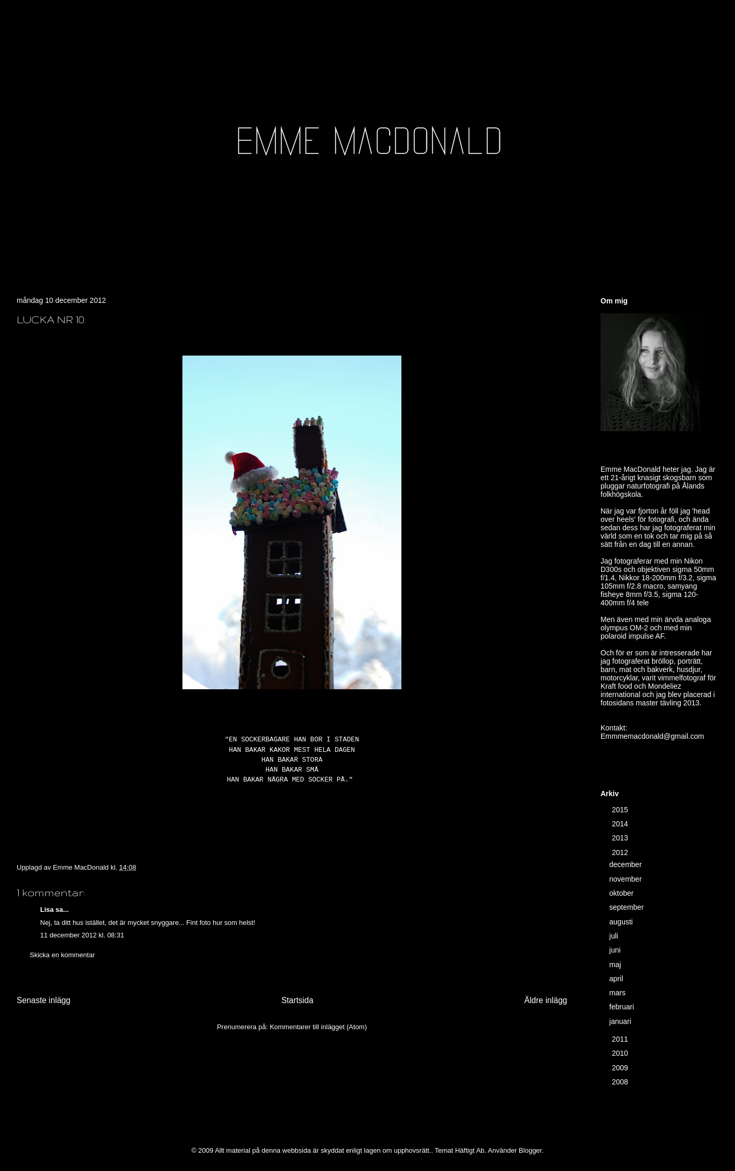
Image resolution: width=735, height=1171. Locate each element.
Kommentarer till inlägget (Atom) (318, 1027)
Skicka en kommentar (62, 955)
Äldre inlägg (545, 1000)
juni (616, 950)
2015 (621, 810)
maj (616, 964)
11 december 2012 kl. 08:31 (82, 935)
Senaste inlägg (43, 1000)
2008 (621, 1082)
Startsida (297, 1000)
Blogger (530, 1150)
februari (622, 1007)
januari (621, 1021)
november (626, 879)
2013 (621, 838)
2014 (621, 824)
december (626, 864)
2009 (621, 1068)
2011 (621, 1039)
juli (614, 936)
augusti (622, 922)
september (627, 907)
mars (618, 993)
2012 (621, 852)
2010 (621, 1053)
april (617, 978)
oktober (622, 893)
